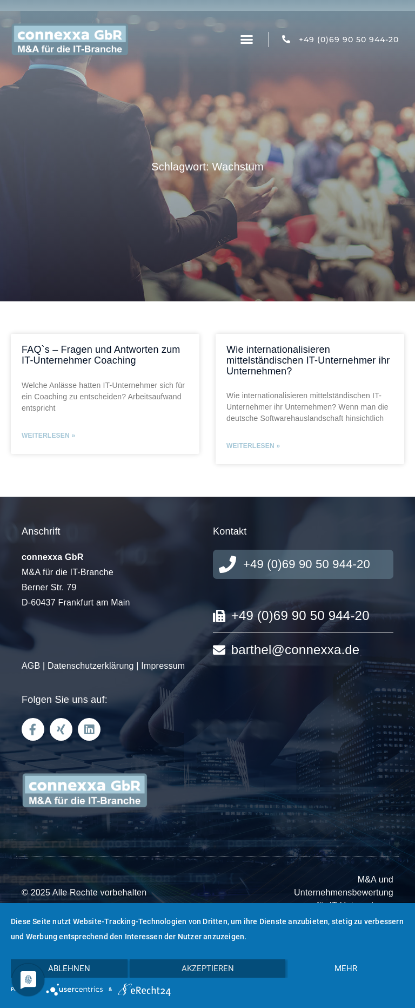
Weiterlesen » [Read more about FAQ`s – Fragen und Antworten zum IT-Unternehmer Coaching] (48, 435)
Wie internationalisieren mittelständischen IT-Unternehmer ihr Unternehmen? (308, 360)
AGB (31, 665)
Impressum (163, 665)
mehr (345, 968)
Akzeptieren (208, 968)
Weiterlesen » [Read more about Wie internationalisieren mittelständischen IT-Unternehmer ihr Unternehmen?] (253, 446)
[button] (247, 39)
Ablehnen (69, 968)
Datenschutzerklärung (91, 665)
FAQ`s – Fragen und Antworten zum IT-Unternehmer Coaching (101, 355)
